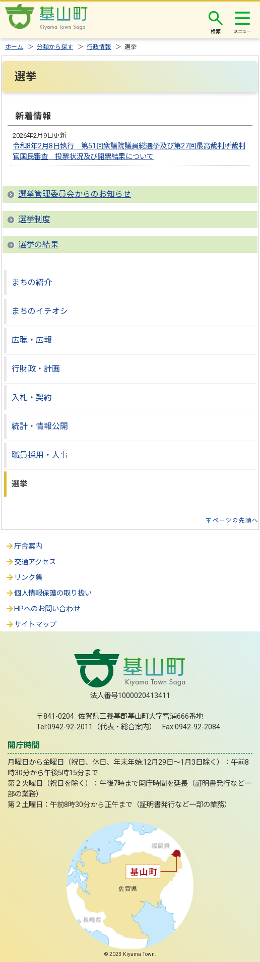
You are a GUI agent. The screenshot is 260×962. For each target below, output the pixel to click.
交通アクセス (30, 562)
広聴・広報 (32, 340)
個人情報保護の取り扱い (48, 593)
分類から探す (55, 46)
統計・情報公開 (40, 426)
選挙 (20, 484)
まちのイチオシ (40, 311)
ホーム (14, 46)
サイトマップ (30, 624)
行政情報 (99, 46)
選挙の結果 (38, 244)
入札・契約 (32, 397)
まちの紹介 (32, 282)
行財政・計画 (36, 368)
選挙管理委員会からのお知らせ (74, 194)
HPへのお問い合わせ (42, 609)
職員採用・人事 (40, 455)
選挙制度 (34, 219)
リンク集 (23, 577)
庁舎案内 (23, 546)
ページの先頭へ (235, 520)
